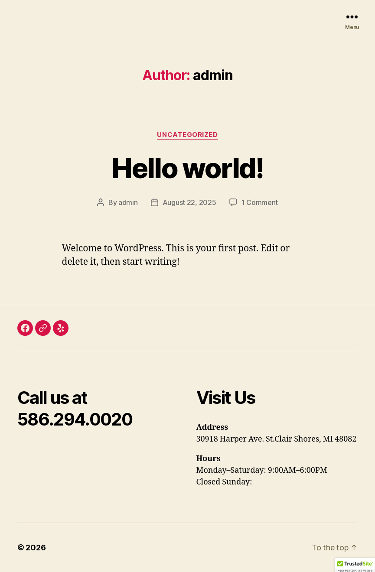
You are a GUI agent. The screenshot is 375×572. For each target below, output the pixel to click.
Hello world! (187, 168)
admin (128, 202)
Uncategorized (187, 135)
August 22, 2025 (189, 202)
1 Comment (259, 202)
